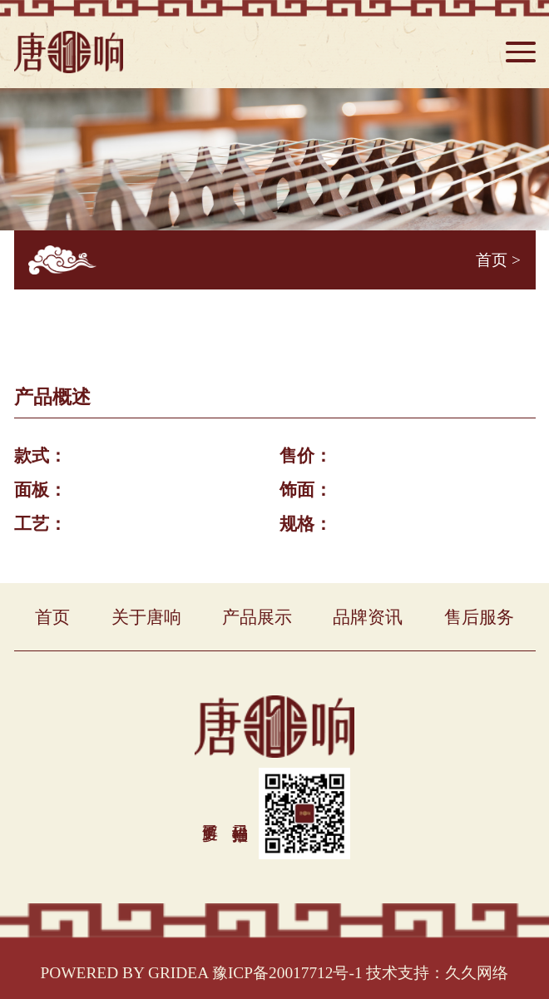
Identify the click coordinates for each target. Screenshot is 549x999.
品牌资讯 (368, 617)
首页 (491, 260)
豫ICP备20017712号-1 (287, 973)
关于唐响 (146, 617)
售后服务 (479, 617)
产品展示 (257, 617)
